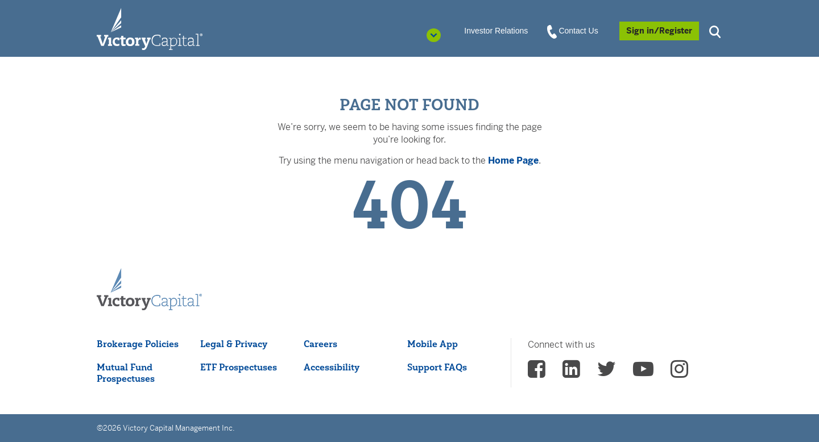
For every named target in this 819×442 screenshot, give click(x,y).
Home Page (513, 160)
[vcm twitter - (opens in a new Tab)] (606, 372)
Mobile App (432, 343)
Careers (320, 343)
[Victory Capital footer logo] (149, 289)
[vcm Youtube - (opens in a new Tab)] (643, 372)
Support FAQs (437, 367)
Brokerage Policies (138, 343)
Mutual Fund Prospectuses (126, 372)
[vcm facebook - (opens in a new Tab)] (536, 372)
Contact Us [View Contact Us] (573, 31)
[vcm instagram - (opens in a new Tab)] (679, 372)
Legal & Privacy (233, 343)
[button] (716, 30)
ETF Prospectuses (238, 367)
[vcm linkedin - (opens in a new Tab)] (571, 372)
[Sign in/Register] (659, 31)
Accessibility (331, 367)
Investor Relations (496, 30)
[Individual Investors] (149, 28)
